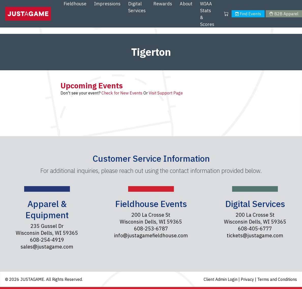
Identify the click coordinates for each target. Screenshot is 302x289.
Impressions (107, 4)
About (186, 4)
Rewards (162, 4)
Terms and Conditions (277, 279)
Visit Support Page (166, 92)
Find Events (248, 13)
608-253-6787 (151, 228)
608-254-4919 (47, 239)
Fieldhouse (75, 4)
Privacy (248, 279)
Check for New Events (121, 92)
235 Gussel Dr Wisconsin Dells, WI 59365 (47, 229)
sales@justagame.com (47, 246)
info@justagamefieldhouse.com (151, 235)
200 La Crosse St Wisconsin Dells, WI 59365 (151, 218)
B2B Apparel (283, 13)
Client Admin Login (221, 279)
